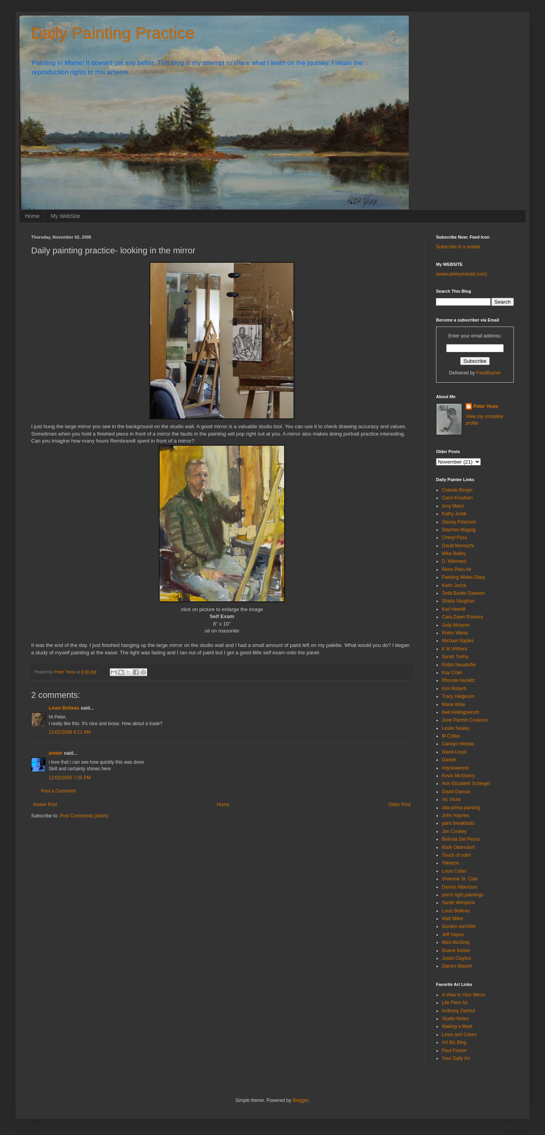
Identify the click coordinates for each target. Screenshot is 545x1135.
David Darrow (456, 791)
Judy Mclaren (455, 625)
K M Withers (454, 649)
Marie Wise (453, 704)
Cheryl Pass (454, 537)
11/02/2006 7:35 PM (70, 777)
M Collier (451, 736)
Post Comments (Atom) (84, 816)
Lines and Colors (459, 1034)
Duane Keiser (456, 950)
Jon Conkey (454, 831)
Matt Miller (452, 918)
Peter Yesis (485, 406)
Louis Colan (454, 871)
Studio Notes (455, 1018)
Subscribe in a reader (458, 246)
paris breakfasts (458, 823)
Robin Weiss (455, 633)
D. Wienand (454, 561)
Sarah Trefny (455, 656)
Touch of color (456, 855)
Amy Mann (453, 506)
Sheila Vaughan (458, 601)
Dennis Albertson (459, 887)
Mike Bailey (454, 553)
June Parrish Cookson (465, 720)
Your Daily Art (456, 1058)
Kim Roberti (454, 688)
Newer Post (45, 804)
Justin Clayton (456, 958)
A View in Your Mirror (463, 995)
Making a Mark (457, 1026)
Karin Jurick (454, 585)
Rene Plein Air (456, 569)
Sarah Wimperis (458, 902)
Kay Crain (452, 672)
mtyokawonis (455, 768)
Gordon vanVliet (458, 926)
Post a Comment (58, 791)
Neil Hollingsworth (460, 712)
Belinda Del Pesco (461, 839)
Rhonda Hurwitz (458, 680)
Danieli (449, 760)
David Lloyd (454, 752)
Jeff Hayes (453, 934)
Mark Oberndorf (458, 847)
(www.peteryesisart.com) (461, 274)
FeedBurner (488, 373)
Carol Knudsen (457, 498)
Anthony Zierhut (458, 1011)
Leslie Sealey (455, 728)
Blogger (300, 1100)
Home (32, 216)
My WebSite (65, 216)
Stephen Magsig (459, 529)
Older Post (400, 804)
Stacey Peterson (459, 522)
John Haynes (455, 815)
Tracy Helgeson (458, 696)
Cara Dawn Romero (462, 617)
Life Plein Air (455, 1002)
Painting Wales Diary (463, 577)
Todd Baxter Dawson (463, 593)
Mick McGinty (456, 942)
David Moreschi (458, 545)
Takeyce (450, 863)
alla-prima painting (461, 807)
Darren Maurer (457, 966)
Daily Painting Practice (113, 33)
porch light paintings (462, 895)
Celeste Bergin (457, 490)
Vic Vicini (451, 799)
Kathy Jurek (454, 514)
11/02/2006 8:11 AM (69, 732)
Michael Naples (458, 640)
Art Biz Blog (454, 1042)
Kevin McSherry (458, 775)
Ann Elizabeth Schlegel (466, 783)
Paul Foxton (454, 1050)
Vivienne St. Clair (460, 879)
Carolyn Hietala (458, 744)
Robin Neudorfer (459, 665)
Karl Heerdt (454, 609)
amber (56, 753)
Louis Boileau (64, 708)
